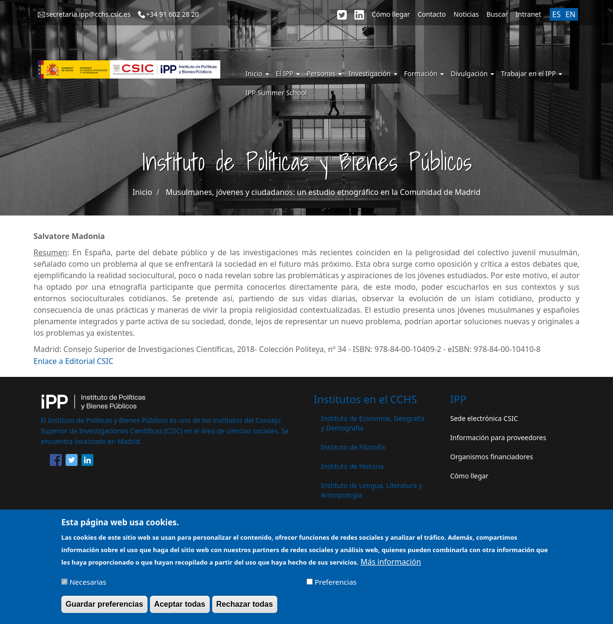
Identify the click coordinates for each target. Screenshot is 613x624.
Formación (424, 73)
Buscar (497, 14)
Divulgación (472, 73)
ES (556, 14)
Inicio (257, 73)
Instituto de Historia (352, 466)
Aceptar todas (179, 608)
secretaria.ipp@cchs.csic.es (88, 14)
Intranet (528, 14)
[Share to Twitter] (72, 461)
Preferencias (335, 586)
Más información (391, 566)
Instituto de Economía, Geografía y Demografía (373, 423)
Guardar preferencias (104, 608)
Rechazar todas (244, 608)
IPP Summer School (276, 92)
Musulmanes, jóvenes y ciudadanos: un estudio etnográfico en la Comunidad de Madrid (323, 192)
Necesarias (87, 586)
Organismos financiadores (491, 456)
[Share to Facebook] (56, 461)
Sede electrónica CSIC (484, 418)
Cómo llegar (391, 14)
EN (571, 14)
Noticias (466, 14)
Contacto (432, 14)
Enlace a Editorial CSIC (74, 361)
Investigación (373, 73)
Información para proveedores (498, 437)
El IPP (288, 73)
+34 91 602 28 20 (172, 14)
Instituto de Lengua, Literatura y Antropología (371, 490)
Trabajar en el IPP (531, 73)
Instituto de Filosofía (353, 447)
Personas (324, 73)
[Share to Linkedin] (87, 461)
